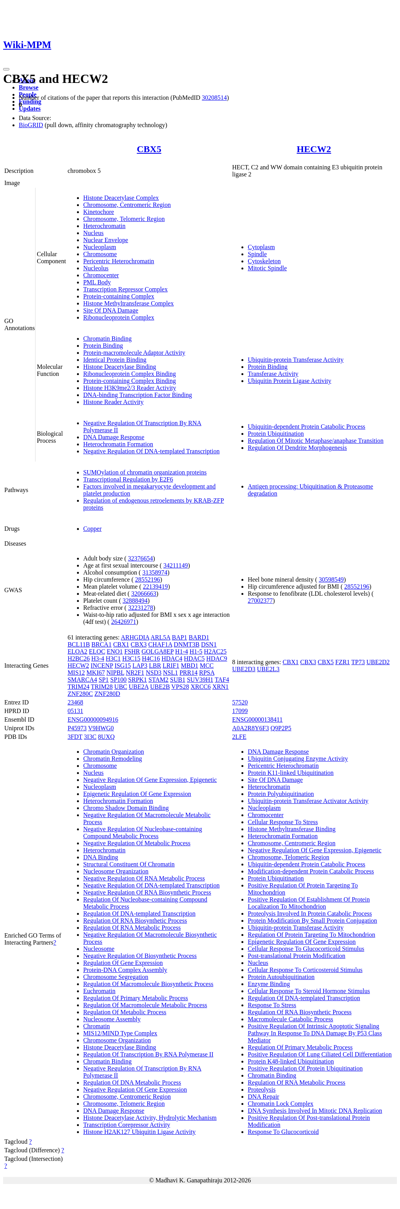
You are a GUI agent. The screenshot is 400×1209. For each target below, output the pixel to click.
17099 (240, 711)
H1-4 (181, 651)
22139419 (155, 586)
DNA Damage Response (113, 437)
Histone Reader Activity (113, 402)
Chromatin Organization (113, 751)
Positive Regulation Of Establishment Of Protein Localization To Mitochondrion (309, 903)
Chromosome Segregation (115, 977)
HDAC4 (171, 658)
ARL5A (160, 637)
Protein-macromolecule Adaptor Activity (134, 352)
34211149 (175, 565)
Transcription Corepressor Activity (126, 1124)
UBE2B (160, 686)
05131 (75, 711)
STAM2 (158, 679)
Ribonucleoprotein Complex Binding (129, 373)
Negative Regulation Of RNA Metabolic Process (144, 878)
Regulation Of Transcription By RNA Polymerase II (148, 1054)
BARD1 (199, 637)
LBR (155, 665)
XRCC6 (201, 686)
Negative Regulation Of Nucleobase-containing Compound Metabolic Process (142, 832)
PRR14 (188, 672)
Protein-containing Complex (118, 296)
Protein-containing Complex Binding (129, 380)
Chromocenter (101, 275)
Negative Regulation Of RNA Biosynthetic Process (147, 892)
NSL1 (170, 672)
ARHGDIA (135, 637)
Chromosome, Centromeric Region (127, 204)
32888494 (135, 600)
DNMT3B (187, 644)
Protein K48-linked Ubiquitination (291, 1061)
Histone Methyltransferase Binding (292, 829)
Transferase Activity (273, 373)
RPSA (206, 672)
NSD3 (153, 672)
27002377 (260, 600)
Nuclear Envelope (105, 240)
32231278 (140, 607)
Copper (92, 528)
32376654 (140, 558)
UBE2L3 (268, 669)
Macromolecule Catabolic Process (290, 1019)
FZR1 (342, 662)
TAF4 (222, 679)
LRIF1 (170, 665)
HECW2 (314, 149)
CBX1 (121, 644)
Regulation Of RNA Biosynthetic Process (135, 920)
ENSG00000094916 (93, 719)
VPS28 (180, 686)
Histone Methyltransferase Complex (128, 303)
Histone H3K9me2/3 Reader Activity (129, 387)
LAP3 (139, 665)
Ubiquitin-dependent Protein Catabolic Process (306, 426)
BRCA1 (101, 644)
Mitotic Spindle (267, 268)
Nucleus (93, 233)
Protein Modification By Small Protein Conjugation (312, 920)
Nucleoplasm (99, 247)
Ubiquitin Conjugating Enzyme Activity (298, 758)
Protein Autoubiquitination (281, 977)
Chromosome (100, 254)
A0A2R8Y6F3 (250, 728)
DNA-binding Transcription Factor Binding (137, 395)
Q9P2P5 (280, 728)
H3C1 (113, 658)
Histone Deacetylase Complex (121, 197)
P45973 (77, 728)
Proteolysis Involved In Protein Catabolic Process (310, 913)
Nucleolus (96, 268)
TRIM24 (78, 686)
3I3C (90, 736)
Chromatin (96, 1026)
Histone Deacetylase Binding (119, 366)
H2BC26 (79, 658)
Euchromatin (99, 991)
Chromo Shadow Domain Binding (126, 808)
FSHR (132, 651)
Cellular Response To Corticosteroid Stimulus (305, 969)
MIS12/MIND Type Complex (120, 1033)
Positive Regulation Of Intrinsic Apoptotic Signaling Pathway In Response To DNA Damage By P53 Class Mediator (315, 1033)
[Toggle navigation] (6, 69)
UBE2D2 (378, 662)
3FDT (75, 736)
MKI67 (95, 672)
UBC (120, 686)
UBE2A (139, 686)
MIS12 (76, 672)
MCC (207, 665)
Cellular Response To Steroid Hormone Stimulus (309, 991)
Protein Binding (103, 345)
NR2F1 (135, 672)
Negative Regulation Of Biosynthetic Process (140, 955)
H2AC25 (215, 651)
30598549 (331, 579)
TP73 (358, 662)
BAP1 (179, 637)
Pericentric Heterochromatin (118, 261)
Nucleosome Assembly (112, 1019)
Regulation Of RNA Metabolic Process (132, 927)
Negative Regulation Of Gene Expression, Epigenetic (150, 779)
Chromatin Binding (107, 338)
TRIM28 (102, 686)
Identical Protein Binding (114, 359)
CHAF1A (160, 644)
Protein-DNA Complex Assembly (125, 969)
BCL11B (79, 644)
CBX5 (149, 149)
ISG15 (122, 665)
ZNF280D (107, 693)
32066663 (143, 593)
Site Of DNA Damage (110, 310)
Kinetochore (98, 211)
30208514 (214, 97)
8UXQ (106, 736)
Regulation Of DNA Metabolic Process (132, 1082)
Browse (28, 87)
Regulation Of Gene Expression (123, 962)
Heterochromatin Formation (118, 444)
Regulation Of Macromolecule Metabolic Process (145, 1005)
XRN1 (220, 686)
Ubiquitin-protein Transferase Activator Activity (308, 801)
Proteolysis (261, 1089)
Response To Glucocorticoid (283, 1131)
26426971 (123, 621)
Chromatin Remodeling (112, 758)
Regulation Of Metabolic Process (124, 1012)
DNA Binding (100, 857)
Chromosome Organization (117, 1040)
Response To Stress (272, 1005)
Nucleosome (98, 948)
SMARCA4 (82, 679)
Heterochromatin (104, 226)
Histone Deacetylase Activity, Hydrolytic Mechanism (150, 1117)
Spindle (257, 254)
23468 (75, 702)
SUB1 (177, 679)
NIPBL (115, 672)
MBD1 (189, 665)
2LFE (239, 736)
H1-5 (195, 651)
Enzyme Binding (269, 984)
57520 (240, 702)
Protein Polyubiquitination (281, 793)
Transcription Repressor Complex (125, 289)
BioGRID (31, 125)
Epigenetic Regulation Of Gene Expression (137, 793)
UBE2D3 (243, 669)
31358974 (154, 572)
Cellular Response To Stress (283, 822)
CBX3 (139, 644)
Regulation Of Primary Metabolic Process (135, 998)
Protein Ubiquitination (276, 433)
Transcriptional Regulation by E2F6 (128, 479)
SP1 (103, 679)
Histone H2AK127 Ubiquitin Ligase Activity (139, 1131)
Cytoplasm (261, 247)
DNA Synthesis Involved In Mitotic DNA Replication (315, 1110)
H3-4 (97, 658)
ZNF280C (80, 693)
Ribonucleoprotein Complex (118, 317)
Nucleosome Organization (115, 871)
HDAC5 (194, 658)
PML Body (97, 282)
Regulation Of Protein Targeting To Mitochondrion (311, 934)
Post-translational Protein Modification (296, 955)
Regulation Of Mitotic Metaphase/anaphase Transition (316, 440)
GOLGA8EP (157, 651)
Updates (30, 108)
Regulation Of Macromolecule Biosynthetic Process (148, 984)
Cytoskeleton (264, 261)
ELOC (97, 651)
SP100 (118, 679)
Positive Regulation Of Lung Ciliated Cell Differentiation (320, 1054)
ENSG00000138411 (257, 719)
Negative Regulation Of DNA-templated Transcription (151, 451)
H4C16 (151, 658)
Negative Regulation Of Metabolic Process (137, 843)
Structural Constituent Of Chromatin (129, 864)
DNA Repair (263, 1096)
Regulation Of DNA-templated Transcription (139, 913)
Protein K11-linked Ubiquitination (291, 772)
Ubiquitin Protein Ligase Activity (289, 380)
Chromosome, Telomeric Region (124, 219)
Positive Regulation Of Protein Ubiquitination (305, 1068)
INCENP (102, 665)
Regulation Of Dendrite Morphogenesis (297, 447)
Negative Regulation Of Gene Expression (135, 1089)
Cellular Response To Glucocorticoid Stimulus (306, 948)
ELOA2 (78, 651)
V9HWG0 (101, 728)
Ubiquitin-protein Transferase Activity (295, 359)
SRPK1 (137, 679)
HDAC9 (216, 658)
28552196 (147, 579)
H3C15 (131, 658)
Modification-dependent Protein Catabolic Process (311, 871)
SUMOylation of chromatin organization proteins (145, 472)
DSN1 (209, 644)
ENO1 (115, 651)
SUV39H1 (200, 679)
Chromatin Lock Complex (280, 1103)
